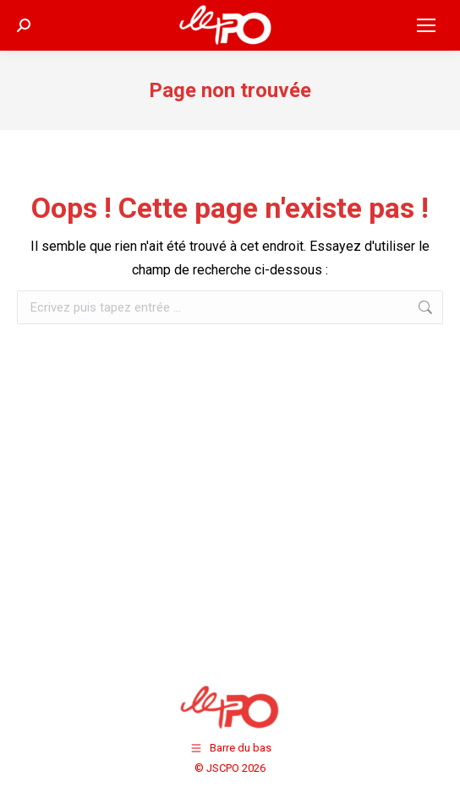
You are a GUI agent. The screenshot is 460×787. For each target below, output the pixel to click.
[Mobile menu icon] (426, 25)
